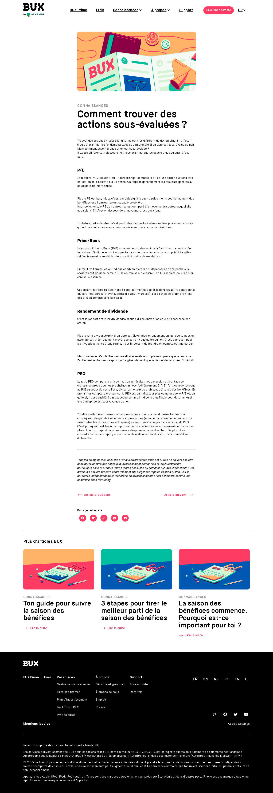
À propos (158, 10)
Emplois (101, 699)
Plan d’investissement (72, 699)
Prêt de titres (66, 715)
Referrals (136, 692)
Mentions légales (36, 723)
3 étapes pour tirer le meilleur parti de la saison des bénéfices (134, 612)
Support (186, 10)
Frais (100, 10)
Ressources (66, 677)
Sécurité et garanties (110, 684)
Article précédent (97, 495)
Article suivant (175, 495)
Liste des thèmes (68, 692)
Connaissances (125, 10)
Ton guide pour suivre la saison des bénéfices (57, 612)
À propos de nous (107, 692)
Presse (100, 707)
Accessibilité (139, 684)
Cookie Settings (239, 724)
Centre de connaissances (74, 684)
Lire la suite (38, 629)
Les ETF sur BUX (68, 707)
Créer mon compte (218, 10)
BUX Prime (78, 10)
